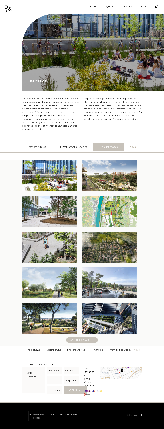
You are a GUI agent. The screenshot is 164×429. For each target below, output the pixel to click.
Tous (133, 147)
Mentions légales (36, 414)
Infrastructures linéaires (72, 147)
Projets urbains (76, 350)
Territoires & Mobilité (121, 350)
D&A (52, 414)
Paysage (98, 350)
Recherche (34, 350)
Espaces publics (37, 147)
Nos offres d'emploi (68, 414)
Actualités (127, 6)
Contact (144, 6)
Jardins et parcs (109, 147)
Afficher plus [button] (82, 340)
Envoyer (73, 390)
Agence (110, 6)
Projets (93, 6)
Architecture (53, 350)
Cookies (36, 418)
